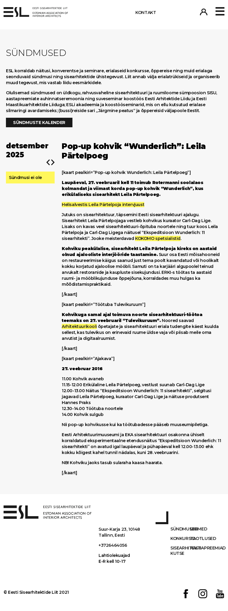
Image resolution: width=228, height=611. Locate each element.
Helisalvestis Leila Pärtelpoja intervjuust (103, 204)
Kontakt (145, 12)
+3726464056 (113, 545)
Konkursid (180, 538)
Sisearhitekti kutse (180, 550)
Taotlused (200, 538)
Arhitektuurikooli (79, 326)
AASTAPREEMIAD (200, 548)
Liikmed (198, 529)
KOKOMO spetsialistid (157, 238)
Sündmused (180, 529)
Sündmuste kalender (39, 122)
